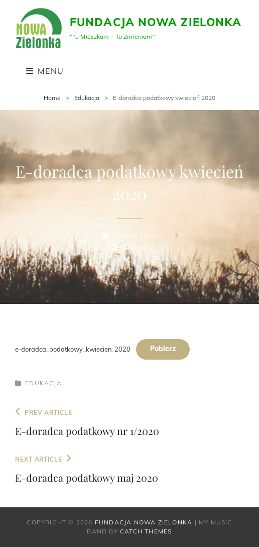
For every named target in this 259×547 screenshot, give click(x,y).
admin (134, 247)
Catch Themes (146, 531)
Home (52, 97)
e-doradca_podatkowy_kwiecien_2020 (73, 349)
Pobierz (163, 348)
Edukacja (86, 97)
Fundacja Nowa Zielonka (155, 22)
